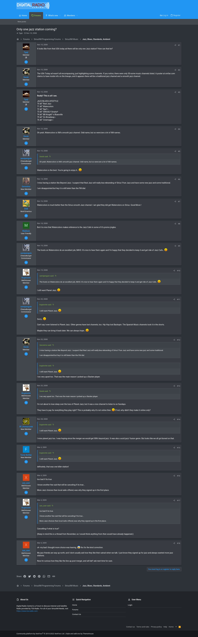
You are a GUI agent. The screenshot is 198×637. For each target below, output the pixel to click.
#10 (178, 271)
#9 (179, 246)
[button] (60, 15)
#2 (179, 70)
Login (130, 605)
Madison (26, 231)
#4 (179, 129)
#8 (179, 224)
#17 (178, 500)
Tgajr (21, 33)
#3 (179, 92)
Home (74, 605)
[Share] (175, 45)
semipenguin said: (46, 276)
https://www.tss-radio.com (27, 611)
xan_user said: (45, 506)
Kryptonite (26, 278)
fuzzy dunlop (25, 455)
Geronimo (26, 186)
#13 (178, 386)
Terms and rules (142, 627)
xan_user (26, 483)
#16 (178, 476)
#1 (179, 45)
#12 (178, 340)
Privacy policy (156, 627)
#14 (178, 419)
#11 (178, 299)
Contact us (76, 614)
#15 (178, 448)
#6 (179, 179)
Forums (75, 610)
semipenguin (26, 158)
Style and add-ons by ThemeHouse (80, 634)
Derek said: (43, 157)
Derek (26, 77)
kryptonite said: (45, 305)
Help (165, 627)
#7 (179, 201)
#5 (179, 151)
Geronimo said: (45, 345)
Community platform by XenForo (40, 634)
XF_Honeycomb (26, 427)
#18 (178, 543)
